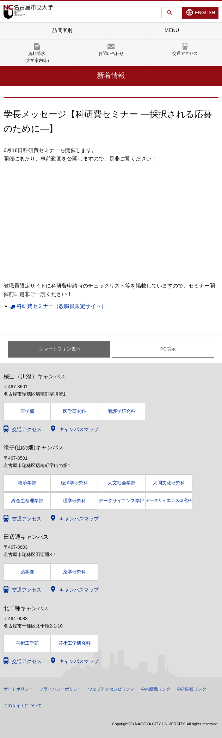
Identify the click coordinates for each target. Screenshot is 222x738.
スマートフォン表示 (59, 349)
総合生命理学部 (27, 500)
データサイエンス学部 (121, 500)
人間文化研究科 (169, 482)
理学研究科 (74, 500)
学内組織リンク (156, 689)
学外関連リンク (191, 689)
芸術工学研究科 (74, 643)
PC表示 (168, 349)
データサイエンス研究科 (169, 500)
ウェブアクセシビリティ (111, 689)
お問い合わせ (111, 53)
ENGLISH (205, 12)
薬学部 (27, 571)
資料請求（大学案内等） (36, 57)
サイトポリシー (18, 689)
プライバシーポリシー (60, 689)
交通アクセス (185, 53)
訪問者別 (62, 30)
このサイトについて (23, 705)
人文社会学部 (121, 482)
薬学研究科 (74, 571)
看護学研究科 (121, 411)
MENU (172, 30)
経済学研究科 (74, 482)
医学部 (27, 411)
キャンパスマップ (79, 429)
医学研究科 (74, 411)
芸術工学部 (27, 643)
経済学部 (27, 482)
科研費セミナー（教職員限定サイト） (61, 306)
